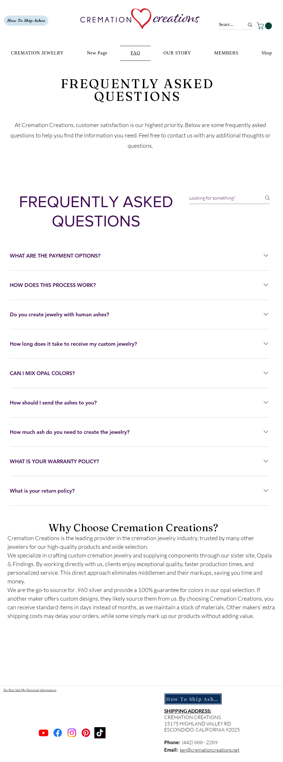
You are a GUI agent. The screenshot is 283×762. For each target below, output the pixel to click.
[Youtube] (43, 732)
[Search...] (227, 25)
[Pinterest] (85, 732)
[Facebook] (57, 732)
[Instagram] (71, 732)
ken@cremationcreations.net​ (209, 750)
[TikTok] (100, 732)
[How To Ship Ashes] (26, 21)
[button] (265, 25)
